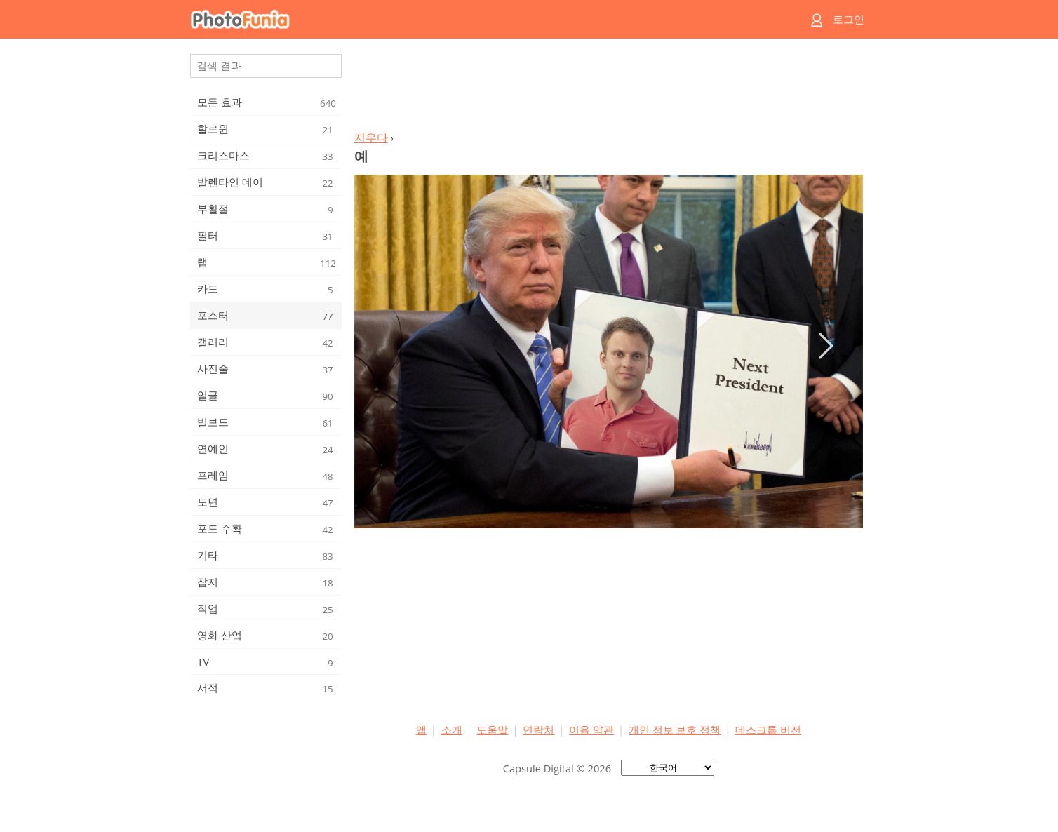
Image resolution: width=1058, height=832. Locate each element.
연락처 (538, 730)
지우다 (371, 137)
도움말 (492, 730)
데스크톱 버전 (768, 730)
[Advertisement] (608, 88)
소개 (451, 730)
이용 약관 (591, 730)
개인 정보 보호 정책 (675, 730)
